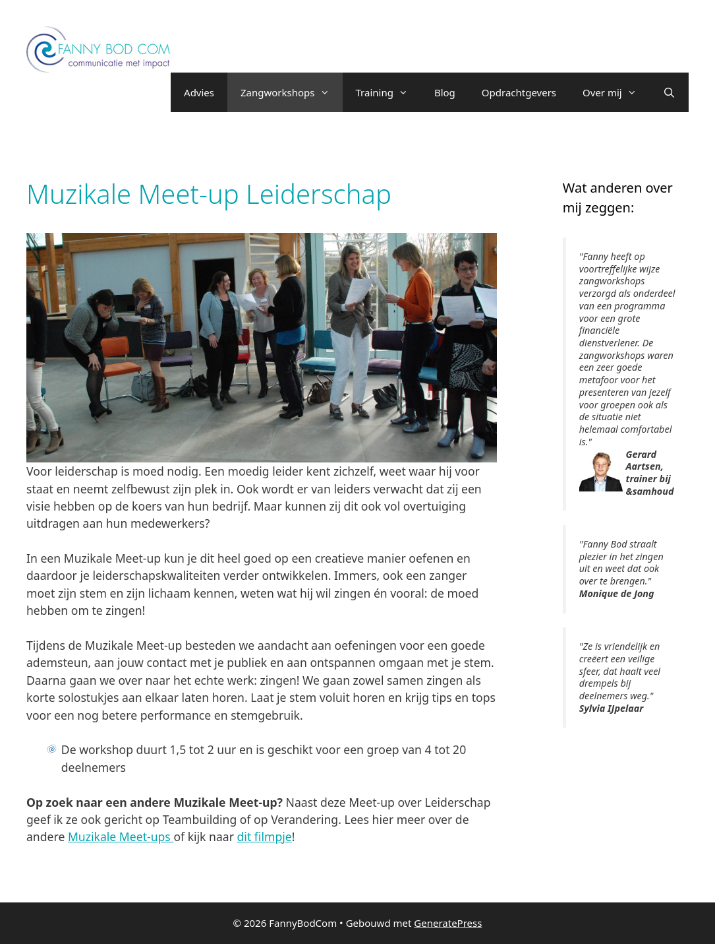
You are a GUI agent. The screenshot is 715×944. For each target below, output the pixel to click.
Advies (199, 92)
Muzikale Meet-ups (120, 836)
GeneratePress (448, 922)
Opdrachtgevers (519, 92)
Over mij (616, 92)
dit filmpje (264, 836)
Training (388, 92)
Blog (444, 92)
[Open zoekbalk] (669, 92)
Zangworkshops (292, 92)
